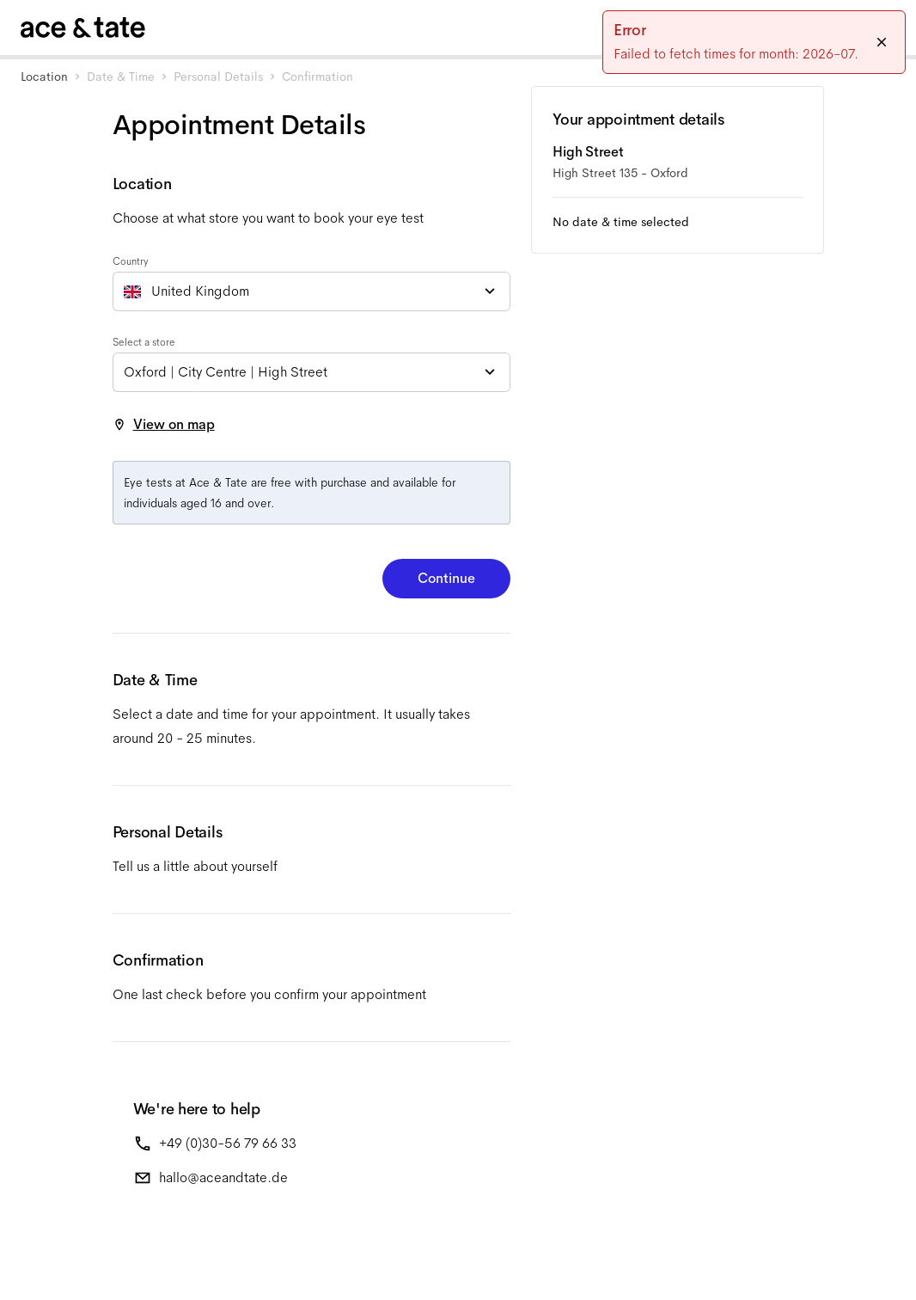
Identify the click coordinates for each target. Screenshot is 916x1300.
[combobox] (312, 291)
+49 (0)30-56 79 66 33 (227, 1143)
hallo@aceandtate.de (223, 1177)
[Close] (882, 42)
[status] (754, 42)
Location (44, 76)
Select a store (144, 342)
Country (131, 261)
